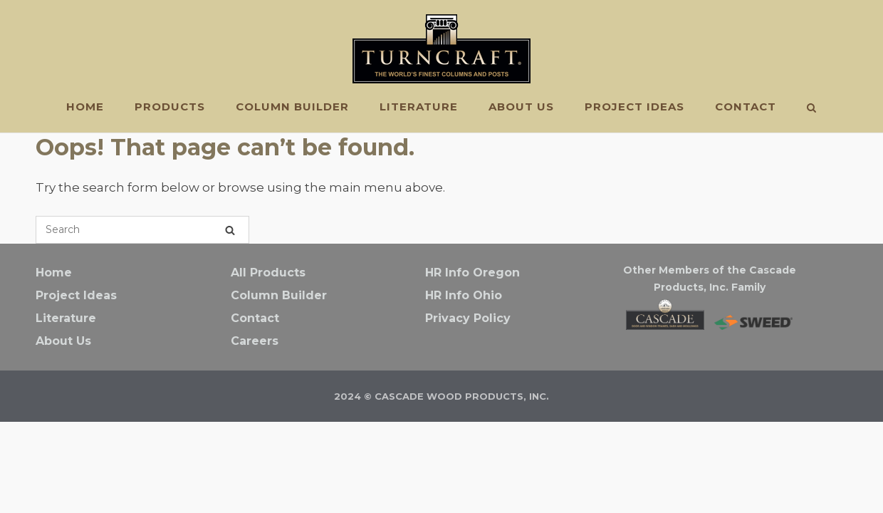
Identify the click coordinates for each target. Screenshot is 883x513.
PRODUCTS (170, 106)
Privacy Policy (468, 318)
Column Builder (292, 106)
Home (85, 106)
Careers (254, 341)
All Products (268, 272)
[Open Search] (811, 109)
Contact (745, 106)
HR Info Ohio (463, 295)
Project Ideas (634, 106)
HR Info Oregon (472, 272)
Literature (419, 106)
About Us (521, 106)
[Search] (230, 230)
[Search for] (142, 230)
